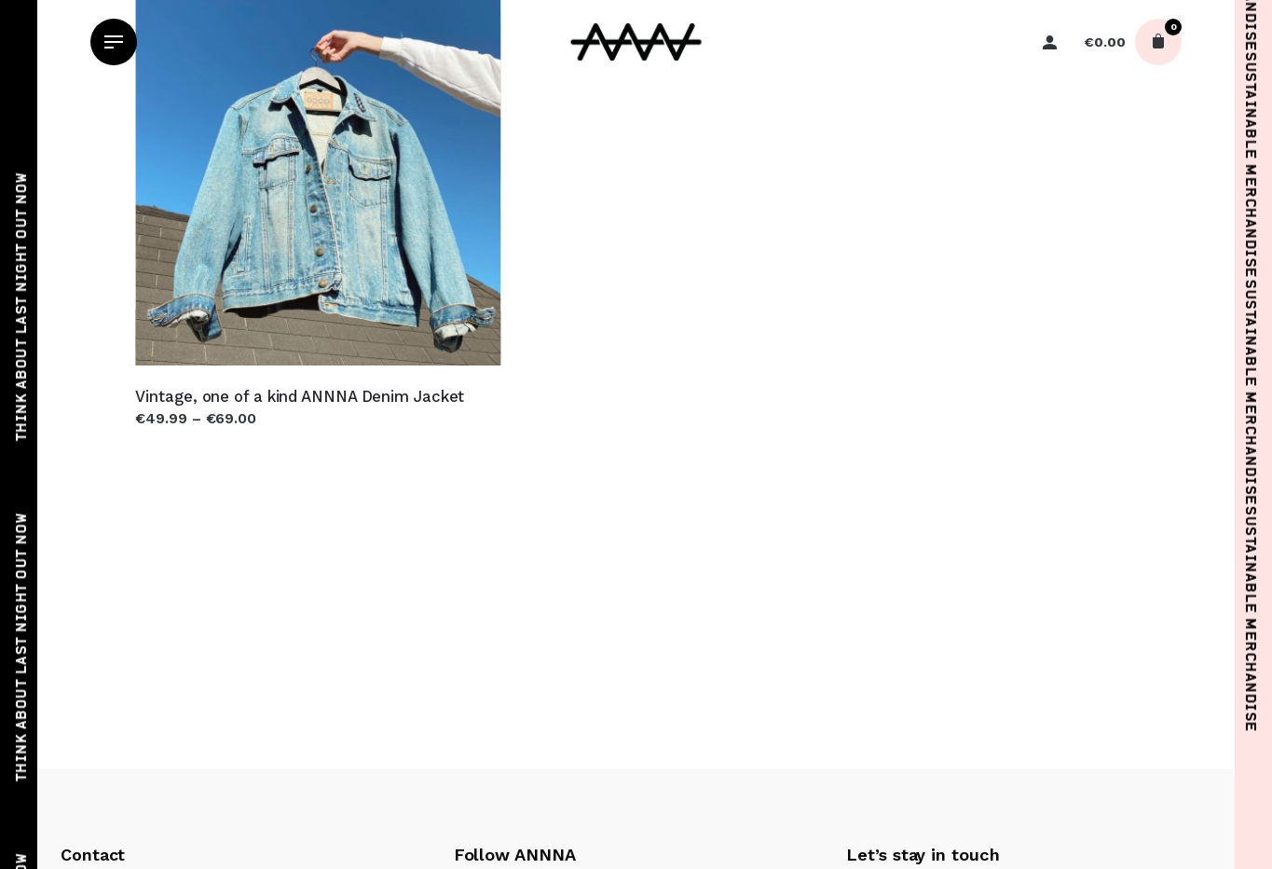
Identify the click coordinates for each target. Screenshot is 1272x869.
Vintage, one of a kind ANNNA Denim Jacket (299, 396)
